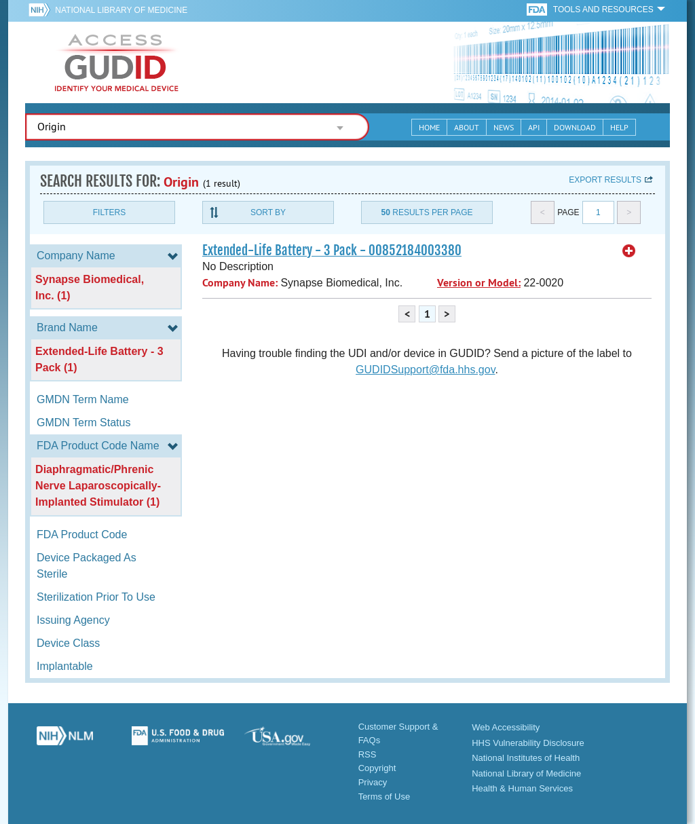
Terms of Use (384, 796)
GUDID (117, 62)
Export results (605, 180)
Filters (109, 212)
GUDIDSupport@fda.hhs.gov (425, 369)
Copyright (377, 768)
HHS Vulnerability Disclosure (528, 743)
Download (575, 127)
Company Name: (240, 283)
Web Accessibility (506, 727)
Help (619, 127)
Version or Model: (479, 283)
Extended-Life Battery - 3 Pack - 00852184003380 (332, 250)
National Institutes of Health (526, 758)
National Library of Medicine (121, 10)
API (534, 127)
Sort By (268, 212)
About (466, 127)
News (503, 127)
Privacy (373, 782)
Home (429, 127)
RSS (367, 754)
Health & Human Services (522, 788)
